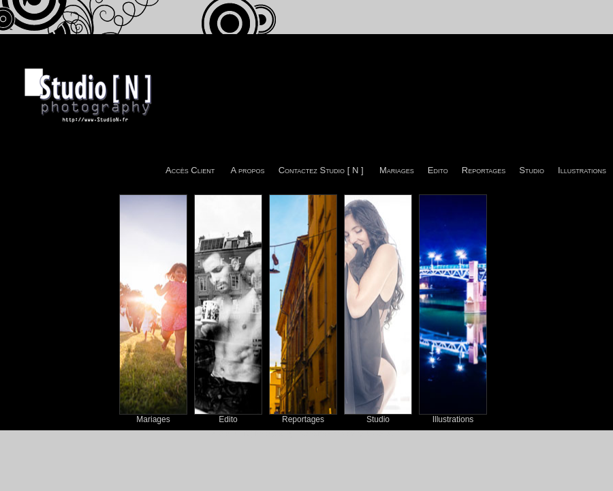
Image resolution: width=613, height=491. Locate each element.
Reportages (484, 170)
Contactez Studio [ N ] (321, 170)
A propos (248, 170)
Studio (531, 170)
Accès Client (190, 170)
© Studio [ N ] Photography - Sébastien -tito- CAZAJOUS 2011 (306, 434)
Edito (438, 170)
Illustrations (582, 170)
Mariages (396, 170)
